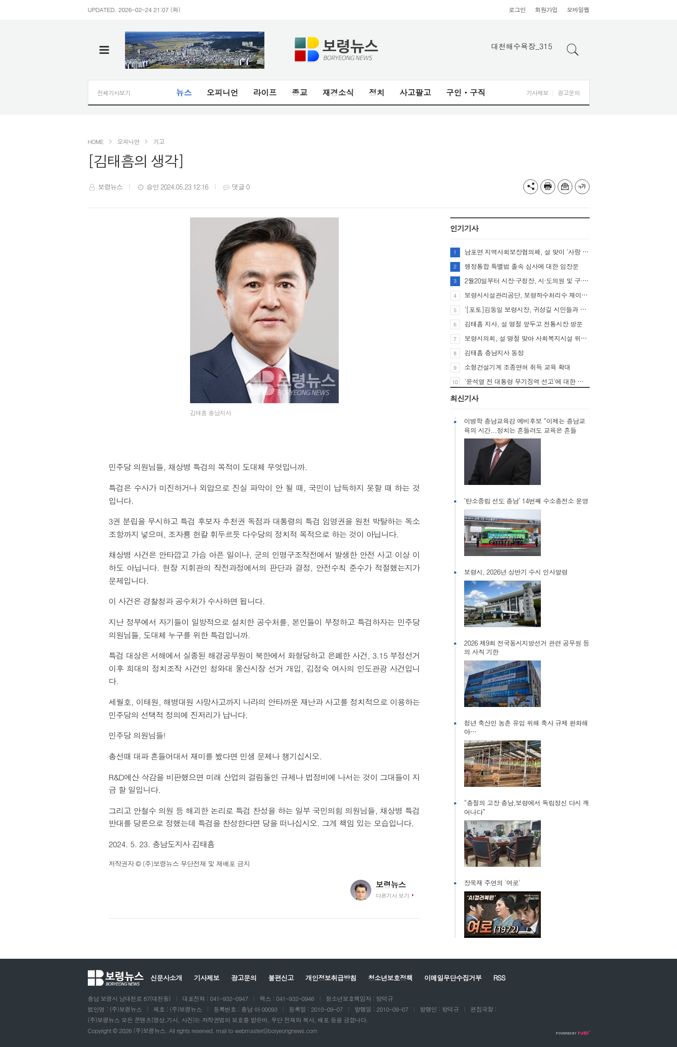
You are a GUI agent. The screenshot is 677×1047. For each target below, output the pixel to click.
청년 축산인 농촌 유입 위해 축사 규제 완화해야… (526, 728)
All (172, 1030)
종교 (300, 92)
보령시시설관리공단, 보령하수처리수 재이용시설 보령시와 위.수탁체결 (527, 295)
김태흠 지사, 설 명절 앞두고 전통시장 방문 (524, 323)
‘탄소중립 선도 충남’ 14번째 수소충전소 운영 (526, 501)
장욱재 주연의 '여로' (492, 882)
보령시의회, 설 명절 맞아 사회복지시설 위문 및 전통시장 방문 (527, 338)
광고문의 (568, 92)
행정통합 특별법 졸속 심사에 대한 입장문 (522, 266)
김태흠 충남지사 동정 (494, 352)
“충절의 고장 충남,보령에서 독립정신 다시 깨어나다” (526, 807)
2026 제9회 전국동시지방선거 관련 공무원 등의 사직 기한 (526, 648)
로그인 (517, 9)
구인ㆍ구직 (466, 92)
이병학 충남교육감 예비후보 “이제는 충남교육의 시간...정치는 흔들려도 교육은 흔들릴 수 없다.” (524, 426)
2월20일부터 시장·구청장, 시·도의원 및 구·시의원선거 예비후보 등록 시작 (527, 280)
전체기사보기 (114, 92)
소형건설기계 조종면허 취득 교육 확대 (518, 367)
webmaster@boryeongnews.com (276, 1030)
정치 (377, 92)
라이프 (265, 92)
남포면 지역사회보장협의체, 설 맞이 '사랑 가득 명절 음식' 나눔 (527, 251)
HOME (96, 141)
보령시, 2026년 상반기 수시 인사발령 (516, 572)
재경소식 (338, 92)
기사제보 (537, 92)
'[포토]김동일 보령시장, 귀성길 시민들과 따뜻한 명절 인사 (527, 309)
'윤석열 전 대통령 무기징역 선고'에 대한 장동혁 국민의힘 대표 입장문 (527, 381)
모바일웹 (578, 9)
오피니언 (222, 92)
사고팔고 (415, 92)
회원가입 (546, 9)
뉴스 (184, 92)
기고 (158, 141)
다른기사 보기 (392, 895)
